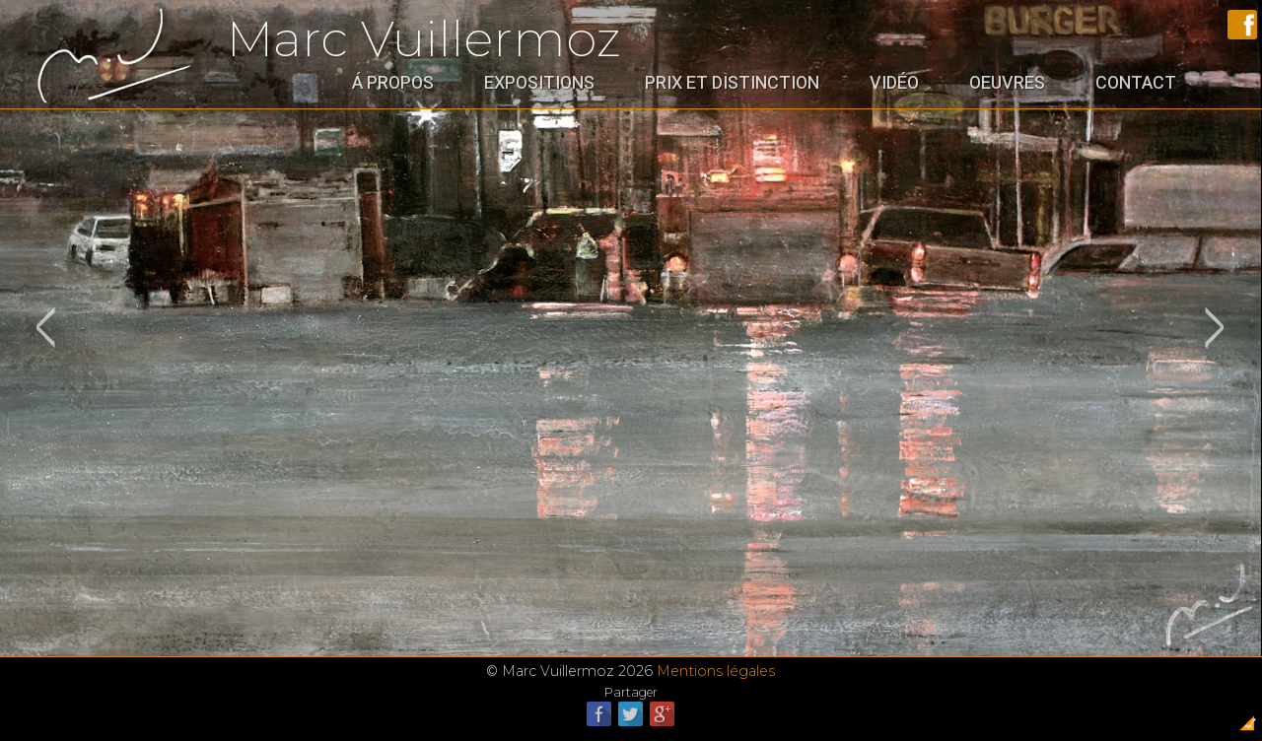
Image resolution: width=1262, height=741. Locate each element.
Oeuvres (1007, 83)
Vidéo (894, 83)
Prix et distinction (732, 83)
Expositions (539, 83)
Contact (1135, 83)
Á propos (393, 83)
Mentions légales (716, 671)
